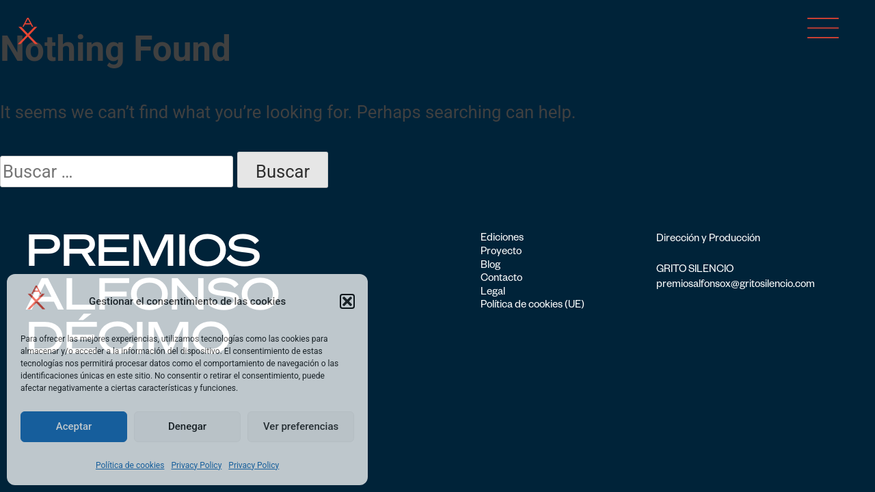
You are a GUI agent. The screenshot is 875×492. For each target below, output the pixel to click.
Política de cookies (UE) (532, 306)
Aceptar (74, 426)
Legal (493, 293)
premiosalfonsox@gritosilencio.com (735, 285)
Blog (490, 266)
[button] (347, 301)
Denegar (187, 426)
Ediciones (502, 239)
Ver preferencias (300, 426)
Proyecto (501, 252)
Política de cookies (130, 465)
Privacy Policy (196, 465)
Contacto (501, 279)
